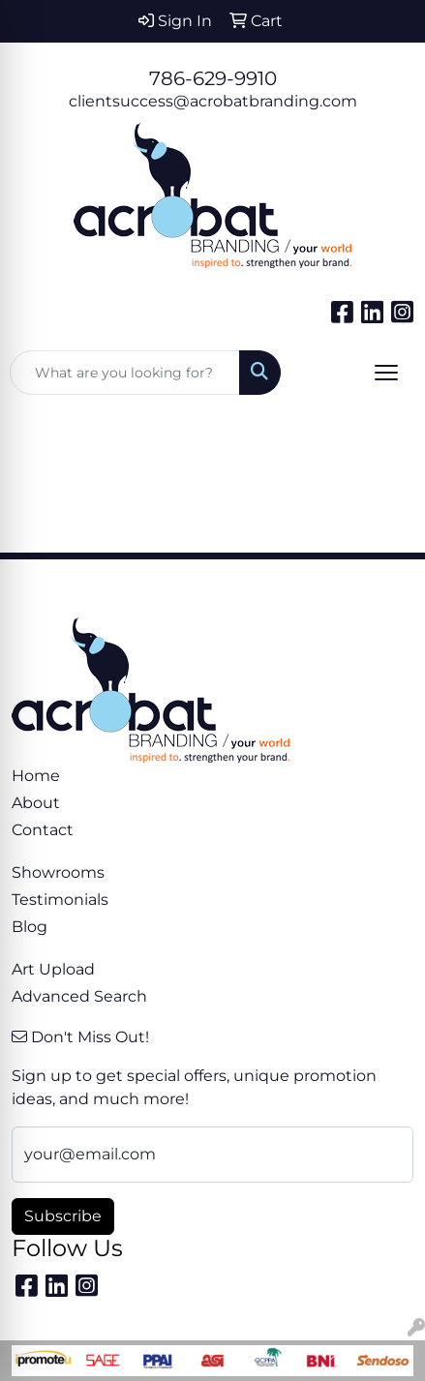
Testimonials (60, 899)
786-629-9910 (213, 78)
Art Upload (53, 969)
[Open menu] (386, 372)
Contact (43, 830)
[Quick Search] (125, 372)
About (36, 803)
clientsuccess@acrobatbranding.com (213, 101)
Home (36, 775)
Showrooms (58, 872)
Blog (29, 926)
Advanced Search (79, 996)
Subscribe (63, 1216)
